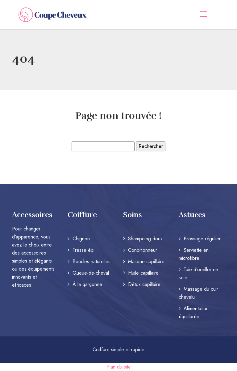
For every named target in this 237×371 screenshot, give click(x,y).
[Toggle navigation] (203, 15)
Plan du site (118, 366)
